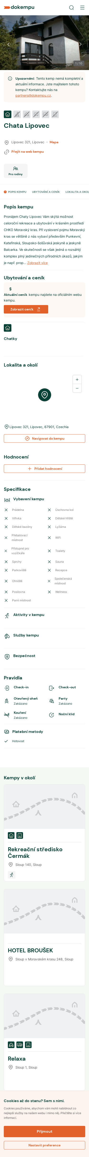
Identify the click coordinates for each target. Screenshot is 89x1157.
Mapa (52, 142)
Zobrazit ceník (26, 309)
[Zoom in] (77, 379)
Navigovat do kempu (44, 438)
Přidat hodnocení (44, 468)
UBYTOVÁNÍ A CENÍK (46, 192)
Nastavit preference (44, 1145)
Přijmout (44, 1131)
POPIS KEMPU (17, 192)
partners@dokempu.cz (33, 95)
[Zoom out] (77, 388)
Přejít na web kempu (27, 151)
